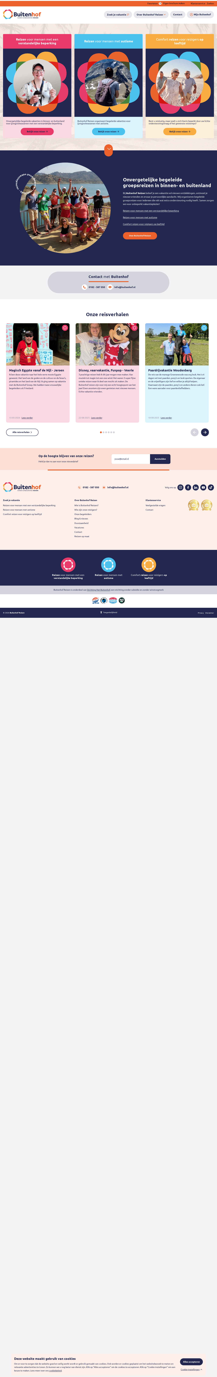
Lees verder (27, 418)
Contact (78, 532)
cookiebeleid (55, 1370)
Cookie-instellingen (190, 1369)
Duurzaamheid (81, 523)
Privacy (201, 614)
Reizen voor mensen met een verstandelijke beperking (151, 210)
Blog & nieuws (81, 518)
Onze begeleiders (82, 514)
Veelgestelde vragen (155, 505)
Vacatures (79, 527)
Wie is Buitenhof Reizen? (86, 505)
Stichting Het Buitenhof (98, 590)
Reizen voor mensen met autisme (140, 217)
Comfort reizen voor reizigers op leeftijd (143, 224)
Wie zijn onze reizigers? (85, 510)
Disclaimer (209, 614)
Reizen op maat (81, 536)
